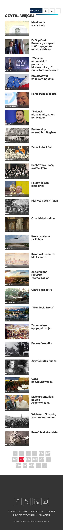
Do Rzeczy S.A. (25, 521)
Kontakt (23, 511)
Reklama (50, 511)
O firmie (12, 511)
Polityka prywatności (24, 515)
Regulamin (44, 515)
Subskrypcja (37, 511)
